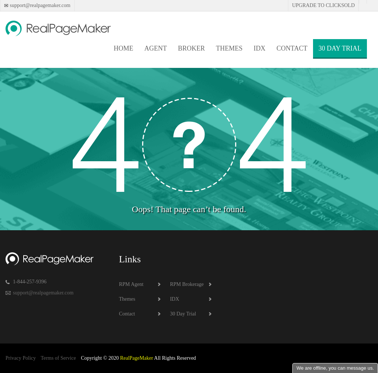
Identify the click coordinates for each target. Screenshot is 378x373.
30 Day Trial (340, 48)
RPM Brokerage (186, 284)
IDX (259, 48)
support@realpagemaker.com (39, 5)
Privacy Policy (21, 358)
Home (123, 48)
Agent (155, 48)
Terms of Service (58, 358)
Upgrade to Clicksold (323, 5)
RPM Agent (131, 284)
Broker (191, 48)
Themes (229, 48)
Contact (291, 48)
